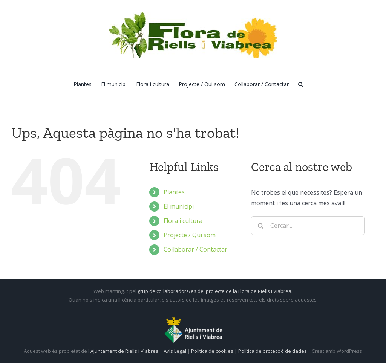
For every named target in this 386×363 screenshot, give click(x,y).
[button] (300, 83)
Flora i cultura (183, 221)
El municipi (179, 206)
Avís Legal (175, 351)
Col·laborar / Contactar (195, 249)
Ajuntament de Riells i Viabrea (124, 351)
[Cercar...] (308, 225)
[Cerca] (260, 225)
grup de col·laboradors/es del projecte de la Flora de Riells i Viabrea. (215, 291)
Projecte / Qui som (190, 235)
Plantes (174, 192)
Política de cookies (212, 351)
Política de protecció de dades (273, 351)
